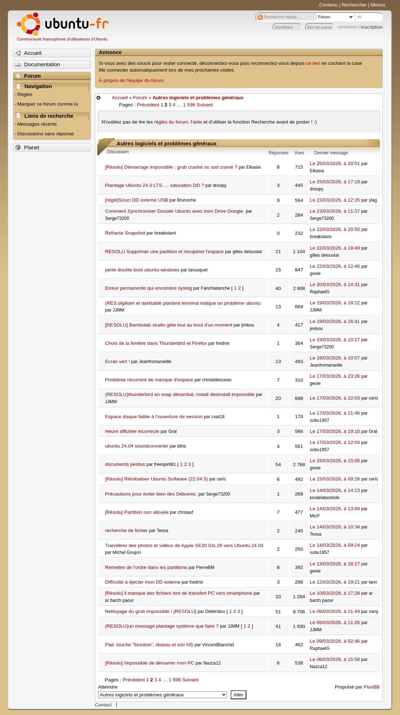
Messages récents (37, 124)
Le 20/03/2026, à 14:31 (335, 284)
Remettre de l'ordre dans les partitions (146, 567)
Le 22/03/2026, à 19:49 (335, 248)
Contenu (328, 5)
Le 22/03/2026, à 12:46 (335, 266)
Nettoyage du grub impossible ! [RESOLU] (150, 611)
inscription (372, 27)
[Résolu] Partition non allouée (137, 512)
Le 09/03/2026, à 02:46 (335, 641)
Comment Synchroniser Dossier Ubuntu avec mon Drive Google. (174, 211)
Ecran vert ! (117, 361)
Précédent (148, 104)
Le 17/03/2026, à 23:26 (335, 376)
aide (197, 122)
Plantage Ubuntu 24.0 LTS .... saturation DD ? (154, 185)
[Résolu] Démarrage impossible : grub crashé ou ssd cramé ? (171, 167)
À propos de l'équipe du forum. (132, 80)
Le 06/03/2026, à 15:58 (335, 659)
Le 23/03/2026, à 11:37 (335, 211)
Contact (103, 704)
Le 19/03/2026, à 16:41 (335, 321)
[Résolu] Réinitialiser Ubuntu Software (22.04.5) (156, 479)
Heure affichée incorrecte (132, 431)
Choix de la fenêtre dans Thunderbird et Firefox (156, 343)
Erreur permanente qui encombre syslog (148, 288)
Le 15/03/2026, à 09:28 (335, 479)
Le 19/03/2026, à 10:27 (335, 339)
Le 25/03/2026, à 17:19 (335, 181)
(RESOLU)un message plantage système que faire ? (161, 626)
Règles (24, 94)
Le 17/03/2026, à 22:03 (335, 398)
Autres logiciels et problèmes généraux (198, 97)
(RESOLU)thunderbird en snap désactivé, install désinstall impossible (180, 394)
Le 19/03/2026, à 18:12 (335, 302)
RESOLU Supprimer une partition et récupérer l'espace (164, 251)
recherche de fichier (126, 530)
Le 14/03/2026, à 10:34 (335, 527)
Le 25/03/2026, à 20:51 (335, 163)
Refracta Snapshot (125, 233)
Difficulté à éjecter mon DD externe (142, 582)
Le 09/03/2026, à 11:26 (335, 622)
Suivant (205, 104)
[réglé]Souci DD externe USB (136, 200)
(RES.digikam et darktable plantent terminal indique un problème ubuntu (183, 303)
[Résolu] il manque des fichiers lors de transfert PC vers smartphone (178, 593)
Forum (140, 97)
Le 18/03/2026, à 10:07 (335, 358)
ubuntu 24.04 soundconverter (136, 446)
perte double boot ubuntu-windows (142, 269)
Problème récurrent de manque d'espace (149, 379)
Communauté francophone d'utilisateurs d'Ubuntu (62, 39)
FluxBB (372, 687)
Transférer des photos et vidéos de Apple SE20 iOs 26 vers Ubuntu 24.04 (184, 545)
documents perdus (125, 464)
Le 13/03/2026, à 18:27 (335, 563)
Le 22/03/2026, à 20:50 (335, 229)
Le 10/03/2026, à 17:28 (335, 593)
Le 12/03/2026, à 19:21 (335, 582)
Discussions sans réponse (45, 133)
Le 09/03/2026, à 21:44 (335, 611)
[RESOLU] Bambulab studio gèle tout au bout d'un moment (168, 325)
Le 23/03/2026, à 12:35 (335, 200)
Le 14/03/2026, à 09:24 (335, 545)
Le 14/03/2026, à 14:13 (335, 490)
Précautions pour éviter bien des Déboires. (151, 494)
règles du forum (171, 122)
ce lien (313, 63)
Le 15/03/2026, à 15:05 (335, 460)
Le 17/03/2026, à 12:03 (335, 442)
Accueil (120, 97)
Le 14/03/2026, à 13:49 (335, 508)
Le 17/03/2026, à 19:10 (335, 431)
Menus (378, 5)
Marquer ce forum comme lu (47, 104)
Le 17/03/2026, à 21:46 (335, 413)
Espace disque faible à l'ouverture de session (153, 416)
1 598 (189, 104)
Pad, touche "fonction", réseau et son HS (149, 644)
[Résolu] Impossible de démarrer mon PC (149, 663)
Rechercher (354, 5)
